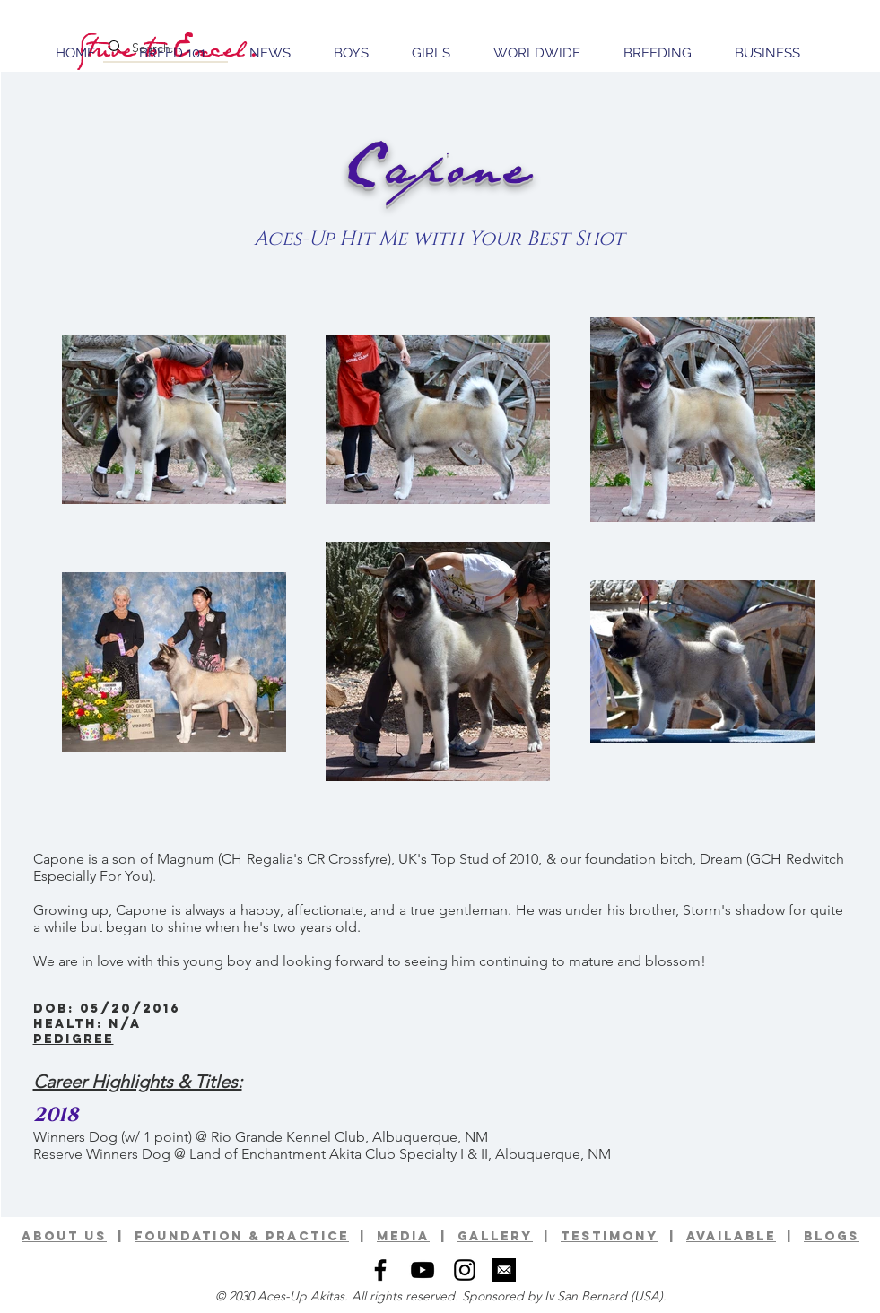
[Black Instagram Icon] (464, 1270)
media (403, 1236)
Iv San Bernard (586, 1296)
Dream (721, 858)
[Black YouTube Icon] (422, 1270)
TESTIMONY (609, 1236)
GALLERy (495, 1236)
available (731, 1236)
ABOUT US (64, 1236)
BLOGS (831, 1236)
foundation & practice (242, 1236)
